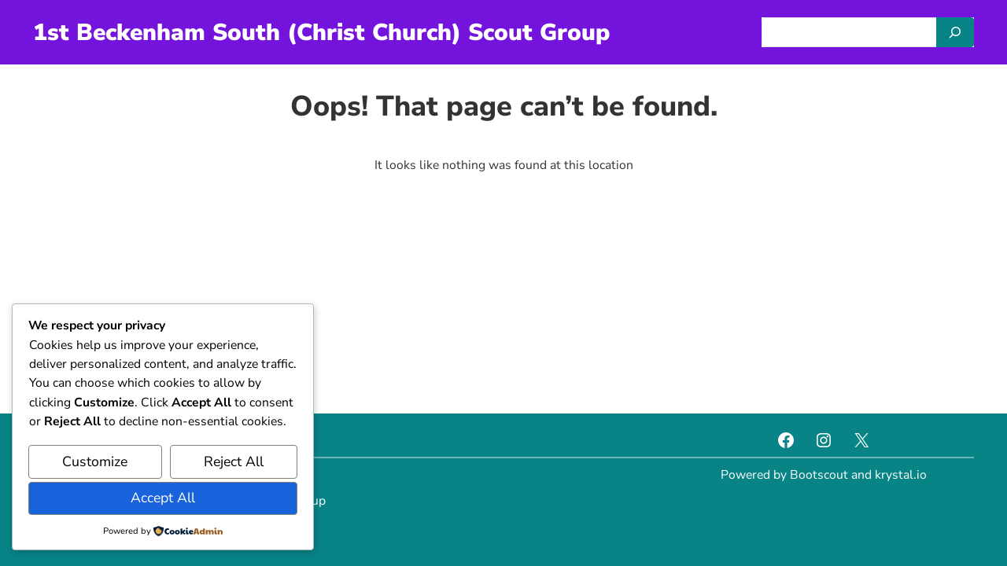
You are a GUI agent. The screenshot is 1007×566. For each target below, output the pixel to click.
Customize (94, 461)
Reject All (234, 461)
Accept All (163, 497)
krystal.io (901, 474)
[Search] (955, 32)
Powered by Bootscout (784, 474)
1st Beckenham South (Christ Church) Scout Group (321, 32)
